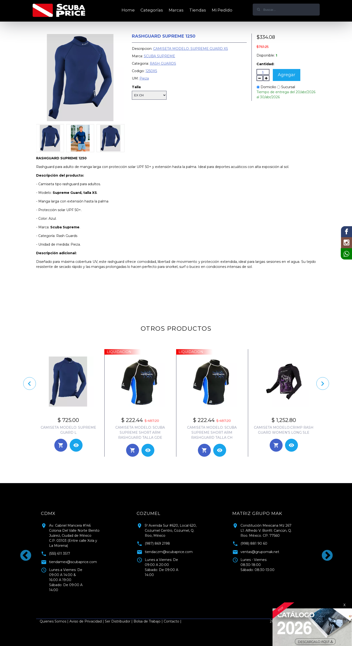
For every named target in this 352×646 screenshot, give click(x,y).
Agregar (286, 74)
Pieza (144, 78)
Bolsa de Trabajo (147, 621)
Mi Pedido (222, 10)
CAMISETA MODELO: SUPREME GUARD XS (190, 48)
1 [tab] (172, 599)
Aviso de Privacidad (85, 621)
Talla (136, 87)
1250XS (151, 71)
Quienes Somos (53, 621)
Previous (21, 551)
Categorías (151, 10)
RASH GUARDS (163, 63)
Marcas (176, 10)
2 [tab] (179, 599)
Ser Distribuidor (117, 621)
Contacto (171, 621)
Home (128, 10)
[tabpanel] (80, 550)
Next (323, 551)
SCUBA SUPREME (159, 56)
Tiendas (197, 10)
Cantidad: (265, 64)
